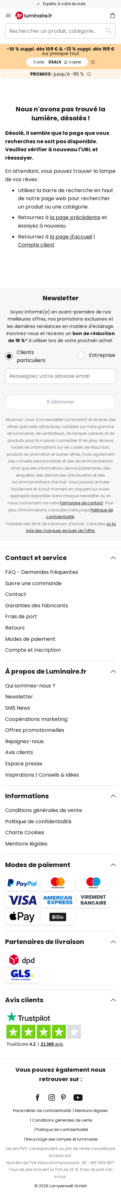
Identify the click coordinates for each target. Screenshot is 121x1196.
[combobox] (60, 31)
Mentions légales (26, 843)
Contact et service (36, 557)
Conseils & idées (59, 775)
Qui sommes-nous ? (30, 685)
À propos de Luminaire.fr (45, 671)
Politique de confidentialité (38, 821)
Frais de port (21, 616)
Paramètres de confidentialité (42, 1110)
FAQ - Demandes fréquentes (41, 572)
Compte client (36, 244)
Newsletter (19, 696)
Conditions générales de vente (43, 810)
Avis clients (19, 752)
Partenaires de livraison (44, 941)
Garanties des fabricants (36, 605)
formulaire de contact (81, 503)
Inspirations (19, 775)
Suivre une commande (33, 583)
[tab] (60, 604)
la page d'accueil (71, 236)
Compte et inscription (33, 650)
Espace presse (23, 763)
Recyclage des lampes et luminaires (62, 1139)
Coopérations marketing (36, 719)
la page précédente (75, 217)
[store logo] (37, 15)
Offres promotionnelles (34, 730)
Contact (15, 594)
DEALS (57, 62)
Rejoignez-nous (24, 741)
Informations (27, 795)
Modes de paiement (30, 639)
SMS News (17, 708)
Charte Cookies (24, 832)
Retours (15, 627)
